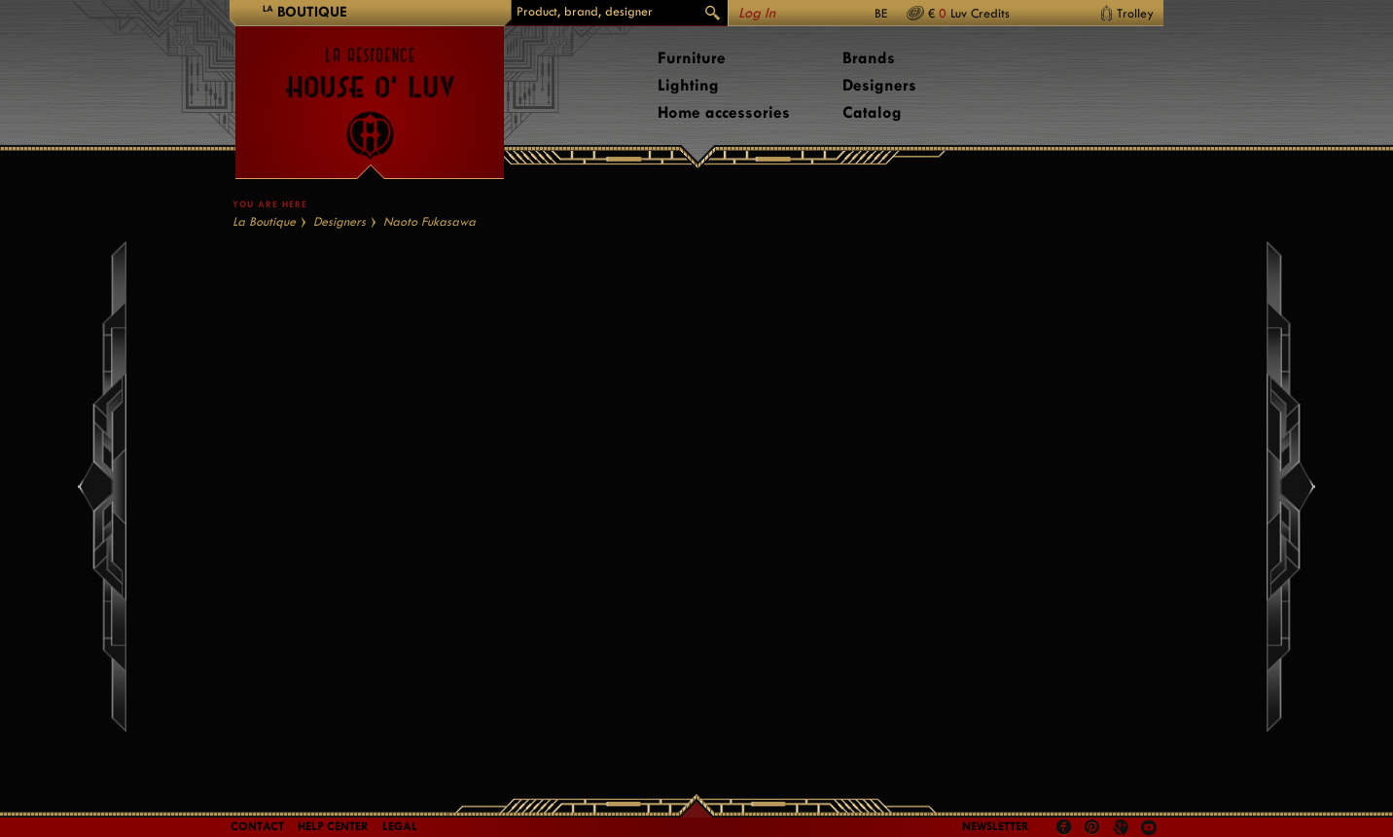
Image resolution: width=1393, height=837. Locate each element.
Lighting (688, 85)
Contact (257, 826)
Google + (1123, 828)
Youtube (1148, 827)
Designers (879, 85)
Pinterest (1092, 827)
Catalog (872, 112)
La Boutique (264, 221)
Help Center (333, 826)
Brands (868, 58)
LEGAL (399, 826)
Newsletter (995, 826)
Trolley (1135, 13)
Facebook (1064, 827)
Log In (756, 13)
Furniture (692, 58)
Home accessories (724, 112)
